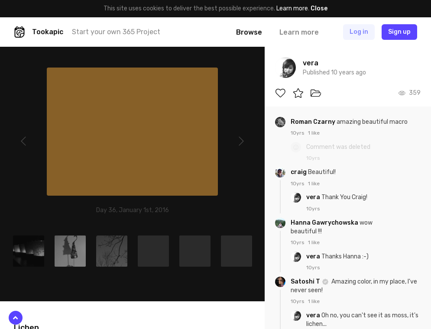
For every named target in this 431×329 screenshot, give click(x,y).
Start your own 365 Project (116, 32)
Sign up (399, 31)
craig (299, 172)
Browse (249, 32)
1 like (314, 133)
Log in (359, 31)
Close (319, 8)
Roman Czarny (314, 122)
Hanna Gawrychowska (325, 222)
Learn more (292, 8)
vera (313, 197)
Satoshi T (306, 281)
